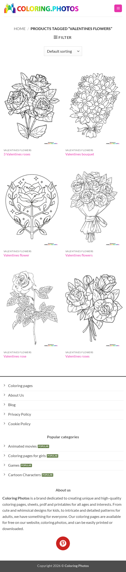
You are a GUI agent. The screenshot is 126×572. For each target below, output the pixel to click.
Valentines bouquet (79, 154)
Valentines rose (15, 356)
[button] (118, 8)
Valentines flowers (79, 255)
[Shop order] (63, 51)
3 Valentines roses (17, 154)
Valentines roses (77, 356)
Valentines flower (16, 255)
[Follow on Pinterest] (63, 543)
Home (20, 28)
